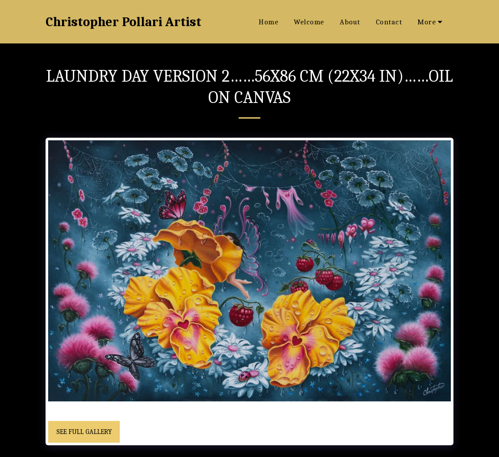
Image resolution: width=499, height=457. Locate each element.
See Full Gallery (84, 432)
